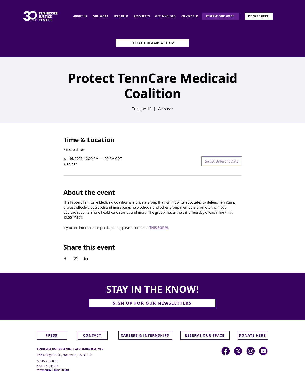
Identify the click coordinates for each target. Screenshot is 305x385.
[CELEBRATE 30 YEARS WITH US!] (152, 43)
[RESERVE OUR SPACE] (220, 16)
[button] (152, 303)
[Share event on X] (76, 258)
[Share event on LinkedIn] (86, 258)
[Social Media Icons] (250, 351)
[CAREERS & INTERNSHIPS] (145, 335)
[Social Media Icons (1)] (238, 351)
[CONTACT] (93, 335)
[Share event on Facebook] (65, 258)
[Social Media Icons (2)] (225, 351)
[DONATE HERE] (259, 16)
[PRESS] (52, 335)
